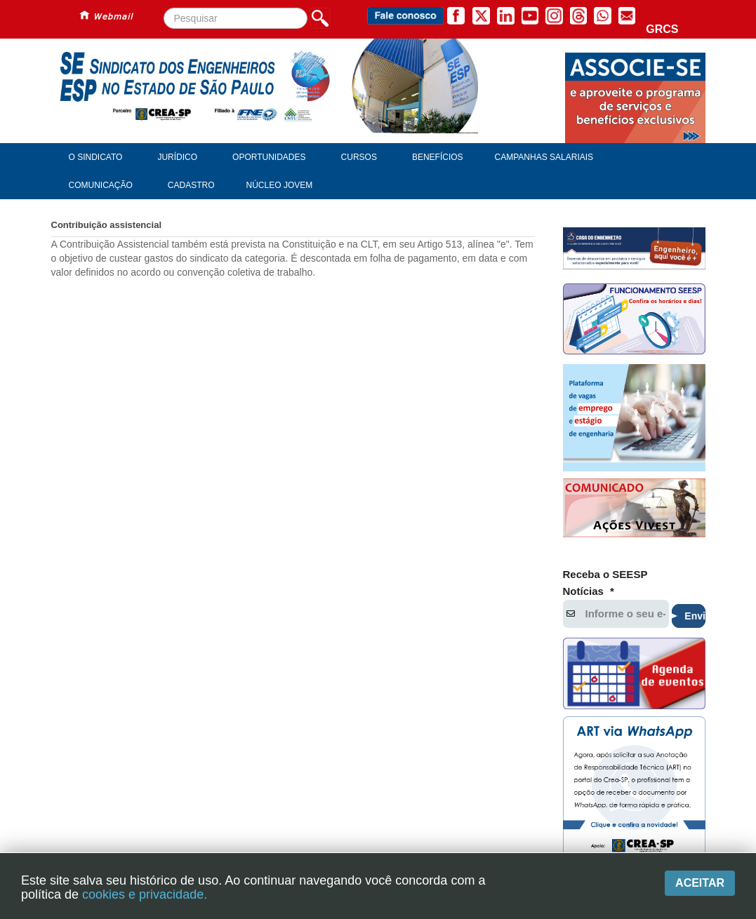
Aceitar (699, 883)
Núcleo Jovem (279, 185)
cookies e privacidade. (144, 894)
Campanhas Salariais (544, 157)
